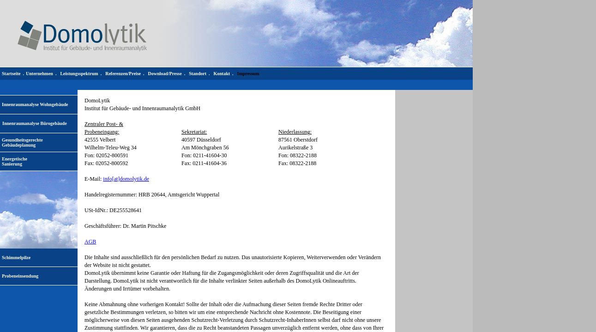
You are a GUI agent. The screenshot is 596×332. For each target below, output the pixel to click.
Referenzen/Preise (123, 73)
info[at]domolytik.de (126, 179)
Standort (197, 73)
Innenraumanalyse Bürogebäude (34, 123)
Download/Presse (165, 73)
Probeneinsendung (20, 276)
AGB (90, 241)
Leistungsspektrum (79, 73)
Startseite (11, 73)
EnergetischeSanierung (14, 161)
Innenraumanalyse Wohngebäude (35, 104)
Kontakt (221, 73)
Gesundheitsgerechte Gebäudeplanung (22, 142)
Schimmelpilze (16, 257)
